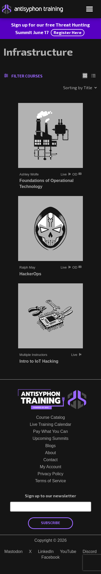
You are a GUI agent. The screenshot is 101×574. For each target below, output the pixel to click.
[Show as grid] (85, 75)
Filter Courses (23, 76)
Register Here (68, 32)
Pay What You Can (50, 431)
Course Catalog (50, 417)
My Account (50, 467)
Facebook (50, 557)
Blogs (50, 445)
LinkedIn (46, 551)
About (50, 453)
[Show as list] (93, 75)
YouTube (68, 551)
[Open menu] (89, 9)
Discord (90, 551)
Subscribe (50, 523)
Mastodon (13, 551)
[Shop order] (69, 87)
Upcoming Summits (51, 438)
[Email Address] (50, 507)
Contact (50, 460)
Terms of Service (50, 481)
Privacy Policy (50, 474)
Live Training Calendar (50, 424)
